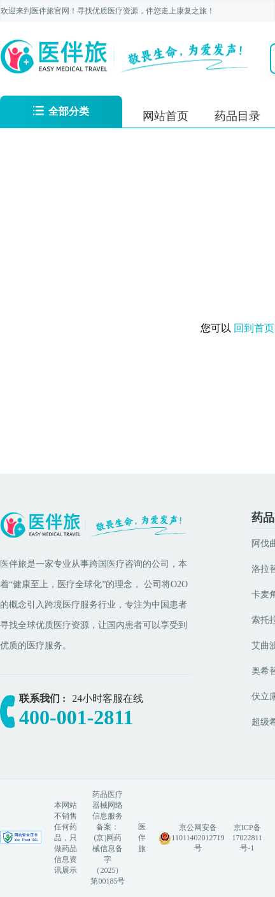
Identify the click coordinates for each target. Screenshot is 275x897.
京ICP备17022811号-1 (247, 837)
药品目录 (237, 116)
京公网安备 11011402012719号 (197, 837)
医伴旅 (142, 837)
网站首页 (165, 116)
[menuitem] (165, 115)
